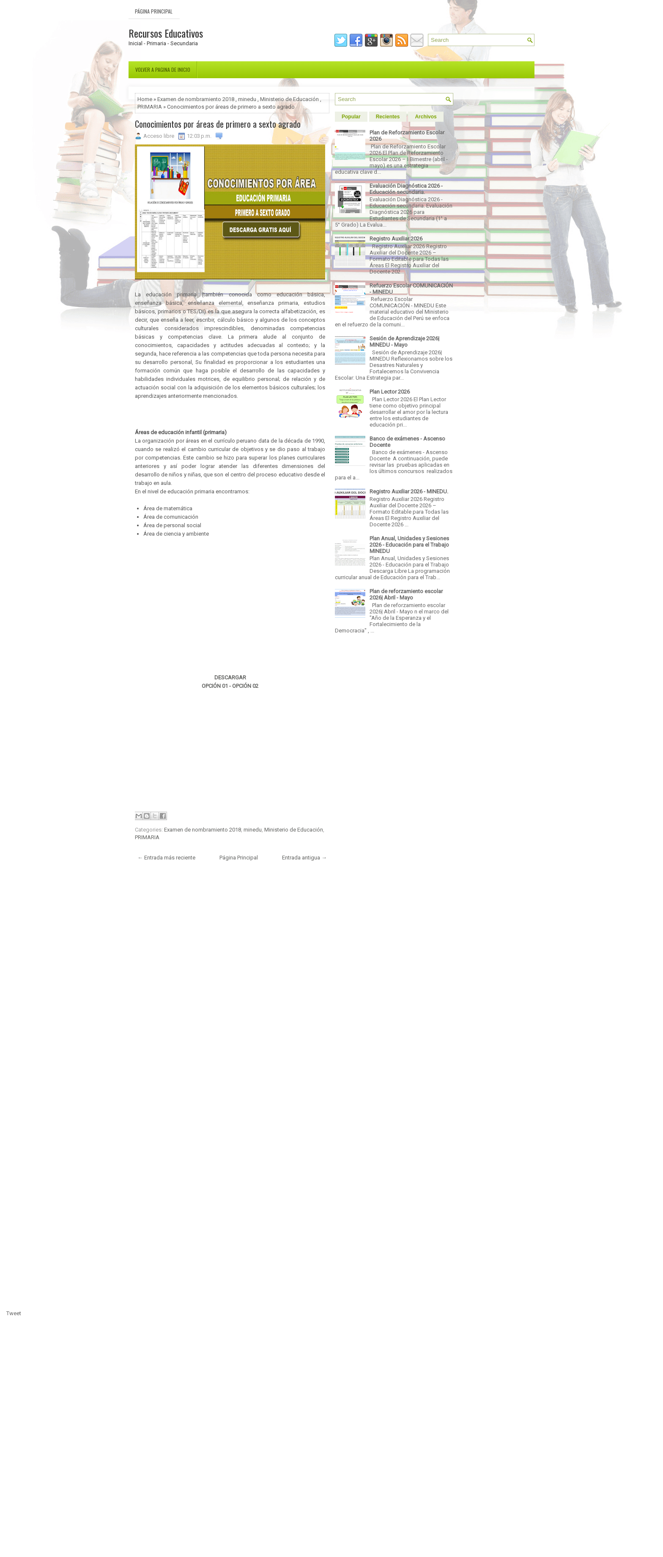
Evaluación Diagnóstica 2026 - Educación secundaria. (406, 189)
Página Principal (154, 11)
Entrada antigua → (304, 857)
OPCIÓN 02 (245, 686)
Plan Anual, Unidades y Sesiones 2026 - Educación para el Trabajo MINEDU (409, 544)
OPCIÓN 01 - (216, 686)
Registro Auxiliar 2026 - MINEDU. (409, 491)
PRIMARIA (149, 107)
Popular (351, 117)
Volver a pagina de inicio (162, 69)
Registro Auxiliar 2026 (396, 238)
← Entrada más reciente (166, 857)
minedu (247, 99)
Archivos (425, 117)
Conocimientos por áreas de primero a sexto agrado (218, 124)
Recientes (388, 117)
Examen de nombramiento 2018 (195, 99)
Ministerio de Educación (289, 99)
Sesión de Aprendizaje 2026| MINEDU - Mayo (404, 341)
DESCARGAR (230, 677)
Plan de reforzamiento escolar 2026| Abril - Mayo (406, 594)
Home (144, 99)
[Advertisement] (234, 413)
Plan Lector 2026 (390, 392)
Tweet (13, 1313)
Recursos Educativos (166, 33)
